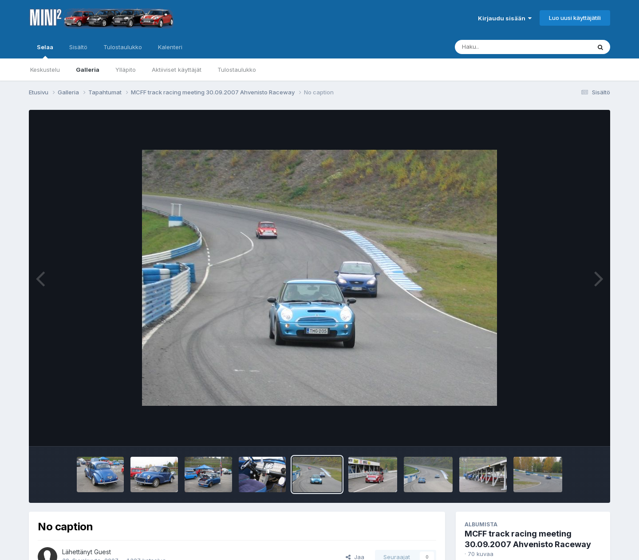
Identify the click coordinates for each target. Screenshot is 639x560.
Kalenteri (170, 47)
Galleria (87, 69)
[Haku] (506, 47)
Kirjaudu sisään (505, 18)
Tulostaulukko (236, 69)
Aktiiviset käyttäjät (176, 69)
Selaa (45, 50)
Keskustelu (45, 69)
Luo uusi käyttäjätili (575, 17)
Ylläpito (125, 69)
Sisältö (78, 47)
